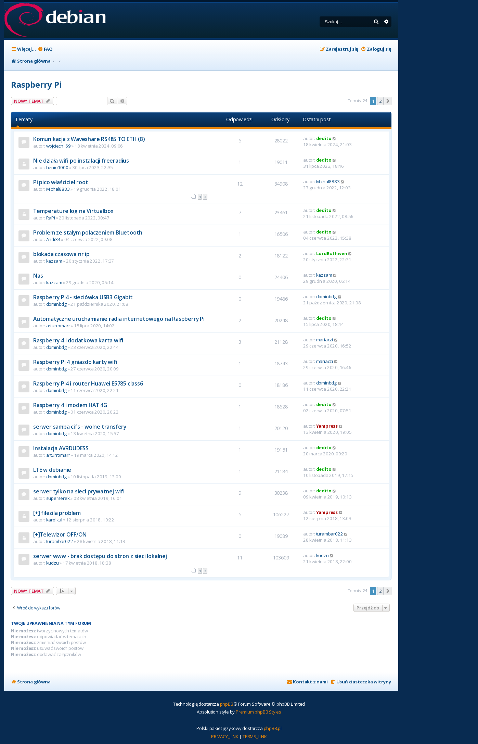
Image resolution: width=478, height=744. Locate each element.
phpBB (226, 704)
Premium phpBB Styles (258, 712)
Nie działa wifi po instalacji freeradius (81, 160)
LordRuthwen (331, 253)
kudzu (52, 563)
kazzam (54, 261)
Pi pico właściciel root (60, 182)
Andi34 (53, 239)
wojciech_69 (58, 146)
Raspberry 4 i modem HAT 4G (70, 405)
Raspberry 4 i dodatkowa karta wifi (78, 340)
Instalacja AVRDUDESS (61, 448)
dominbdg (56, 304)
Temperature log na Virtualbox (73, 211)
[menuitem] (45, 49)
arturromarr (58, 326)
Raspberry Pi (36, 84)
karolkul (54, 520)
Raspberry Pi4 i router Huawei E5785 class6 (88, 383)
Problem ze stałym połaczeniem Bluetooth (87, 232)
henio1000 (57, 167)
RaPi (50, 218)
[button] (388, 101)
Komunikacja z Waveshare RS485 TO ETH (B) (89, 139)
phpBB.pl (273, 728)
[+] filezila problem (57, 513)
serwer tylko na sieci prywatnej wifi (79, 491)
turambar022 (59, 541)
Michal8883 (58, 189)
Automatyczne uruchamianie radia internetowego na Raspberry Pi (119, 319)
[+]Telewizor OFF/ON (60, 534)
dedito (324, 138)
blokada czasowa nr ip (61, 254)
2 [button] (380, 101)
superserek (58, 498)
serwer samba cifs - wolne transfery (79, 426)
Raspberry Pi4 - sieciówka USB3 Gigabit (82, 297)
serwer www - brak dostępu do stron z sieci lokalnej (100, 556)
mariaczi (324, 340)
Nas (38, 275)
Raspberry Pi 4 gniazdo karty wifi (75, 362)
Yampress (327, 426)
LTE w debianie (52, 470)
